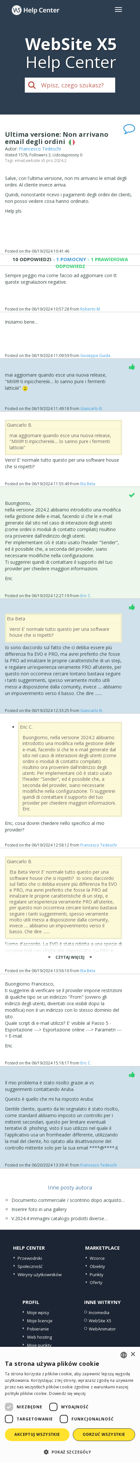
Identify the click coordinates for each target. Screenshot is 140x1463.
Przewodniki (30, 1258)
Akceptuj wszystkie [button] (37, 1434)
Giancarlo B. (91, 408)
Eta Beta (87, 484)
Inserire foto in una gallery (39, 1209)
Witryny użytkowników (40, 1274)
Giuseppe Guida (95, 355)
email (20, 160)
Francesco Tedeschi (40, 149)
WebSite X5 (100, 1321)
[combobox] (123, 1355)
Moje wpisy (38, 1312)
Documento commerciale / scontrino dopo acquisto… (68, 1200)
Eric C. (85, 595)
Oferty (96, 1282)
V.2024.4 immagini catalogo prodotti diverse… (59, 1218)
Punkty (96, 1274)
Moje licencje (40, 1321)
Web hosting (39, 1337)
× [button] (132, 1354)
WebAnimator (102, 1329)
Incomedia (99, 1312)
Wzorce (97, 1258)
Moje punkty (39, 1345)
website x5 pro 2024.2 (46, 160)
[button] (70, 1451)
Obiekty (97, 1266)
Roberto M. (90, 309)
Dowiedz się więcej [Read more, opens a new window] (67, 1393)
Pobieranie (38, 1329)
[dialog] (70, 1405)
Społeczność (30, 1266)
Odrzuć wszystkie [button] (104, 1434)
